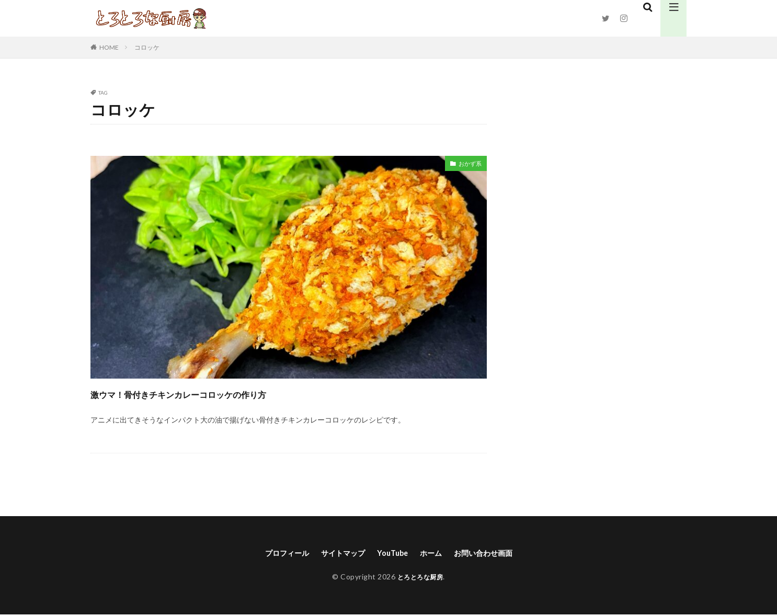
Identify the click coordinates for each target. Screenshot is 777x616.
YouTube (392, 553)
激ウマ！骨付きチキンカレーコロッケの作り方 (225, 393)
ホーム (434, 553)
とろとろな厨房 (420, 577)
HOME (109, 47)
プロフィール (276, 553)
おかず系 (467, 165)
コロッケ (146, 47)
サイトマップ (338, 553)
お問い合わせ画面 (492, 553)
